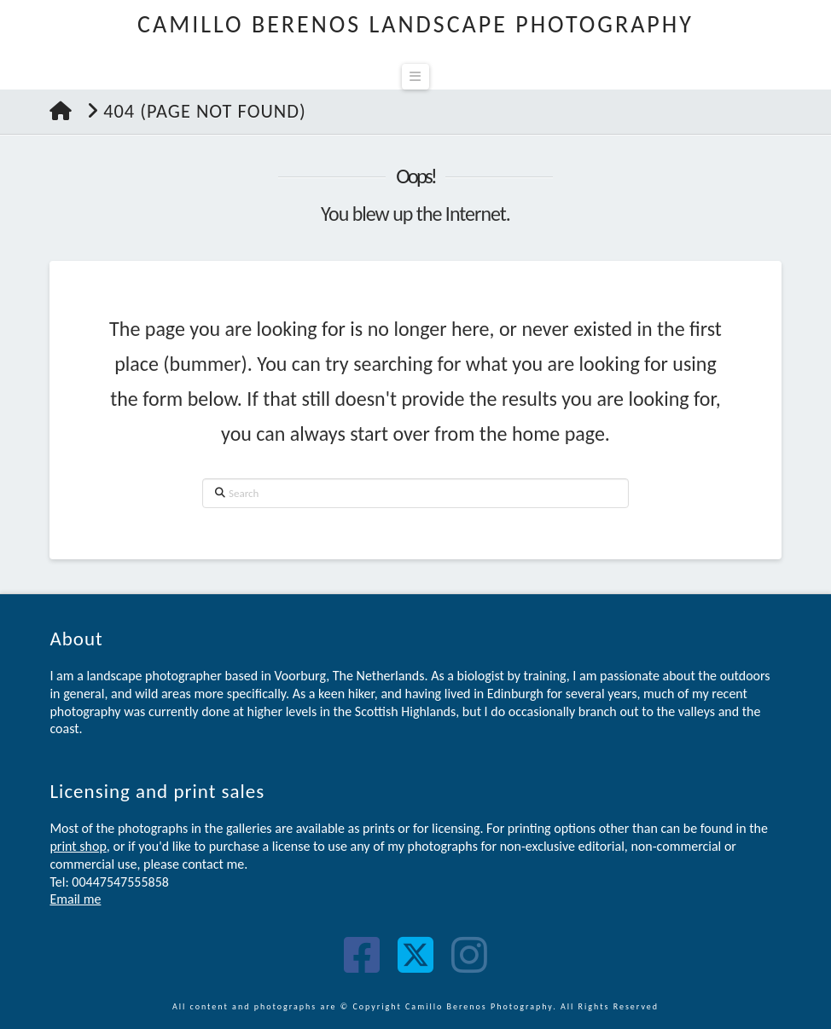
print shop (77, 846)
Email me (75, 899)
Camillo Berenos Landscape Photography (415, 25)
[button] (415, 77)
